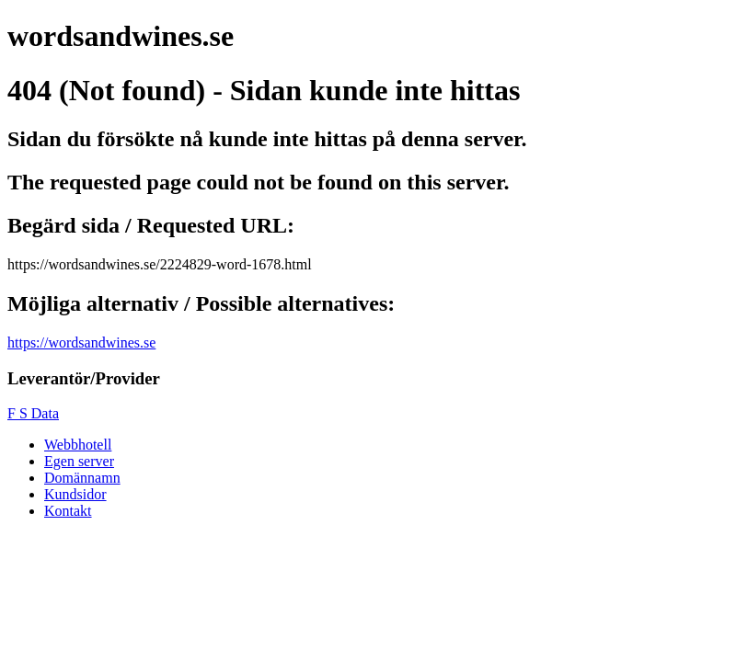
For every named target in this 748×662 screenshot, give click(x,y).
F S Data (33, 413)
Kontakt (68, 511)
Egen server (79, 461)
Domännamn (82, 477)
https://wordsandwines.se (81, 342)
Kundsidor (75, 494)
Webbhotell (77, 444)
